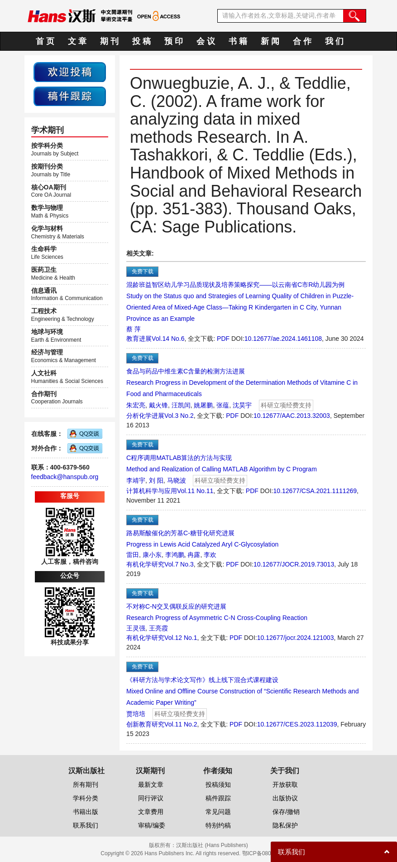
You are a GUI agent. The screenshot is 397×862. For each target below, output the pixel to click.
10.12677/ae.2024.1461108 (283, 338)
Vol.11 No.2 (180, 724)
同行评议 (150, 798)
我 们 (334, 41)
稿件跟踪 (218, 798)
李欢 (210, 554)
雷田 (132, 554)
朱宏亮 (135, 405)
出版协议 (285, 798)
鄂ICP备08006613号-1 (269, 853)
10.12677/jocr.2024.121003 (295, 637)
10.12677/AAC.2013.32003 (292, 415)
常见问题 (218, 811)
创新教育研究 (145, 724)
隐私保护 (285, 825)
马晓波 (176, 480)
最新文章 (150, 784)
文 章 (77, 41)
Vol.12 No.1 (180, 637)
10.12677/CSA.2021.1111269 (315, 490)
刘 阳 (156, 480)
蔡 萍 (133, 329)
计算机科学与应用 (151, 490)
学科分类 (85, 798)
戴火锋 (158, 405)
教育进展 (139, 338)
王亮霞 (158, 628)
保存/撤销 (286, 811)
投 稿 (141, 41)
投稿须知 (218, 784)
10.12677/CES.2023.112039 (297, 724)
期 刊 (109, 41)
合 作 (302, 41)
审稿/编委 (151, 825)
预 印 (173, 41)
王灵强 (135, 628)
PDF (223, 338)
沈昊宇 (242, 405)
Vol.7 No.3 (179, 564)
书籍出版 (85, 811)
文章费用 (150, 811)
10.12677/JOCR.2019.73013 (294, 564)
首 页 (45, 41)
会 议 (205, 41)
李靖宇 (135, 480)
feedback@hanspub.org (65, 476)
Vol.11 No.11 (195, 490)
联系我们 (85, 825)
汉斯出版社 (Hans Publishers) (212, 845)
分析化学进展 (145, 415)
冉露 (193, 554)
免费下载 (142, 271)
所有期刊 (85, 784)
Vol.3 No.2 (179, 415)
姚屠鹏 (203, 405)
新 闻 (270, 41)
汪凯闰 (181, 405)
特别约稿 (218, 825)
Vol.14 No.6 (168, 338)
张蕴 (222, 405)
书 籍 (238, 41)
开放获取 (285, 784)
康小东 (152, 554)
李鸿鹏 (174, 554)
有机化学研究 (145, 564)
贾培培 (135, 713)
